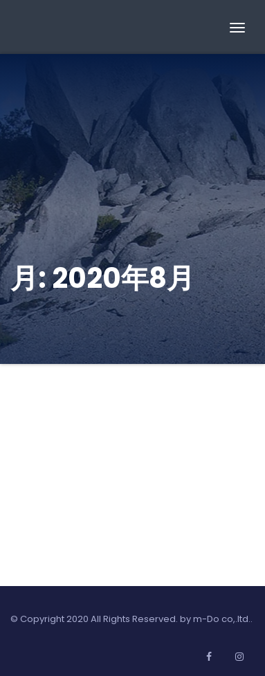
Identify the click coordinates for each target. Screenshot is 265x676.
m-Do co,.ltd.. (223, 618)
